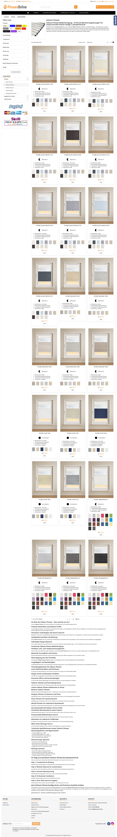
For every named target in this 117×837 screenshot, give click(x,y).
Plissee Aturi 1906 (101, 433)
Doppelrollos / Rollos (68, 13)
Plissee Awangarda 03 (73, 578)
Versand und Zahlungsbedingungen (40, 811)
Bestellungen (63, 805)
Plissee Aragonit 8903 (44, 367)
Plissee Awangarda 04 (101, 578)
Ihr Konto (63, 799)
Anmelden (98, 1)
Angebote (5, 803)
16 (73, 619)
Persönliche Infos (64, 803)
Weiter (77, 619)
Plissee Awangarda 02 (44, 578)
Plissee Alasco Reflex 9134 (44, 225)
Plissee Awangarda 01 (101, 499)
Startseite (6, 76)
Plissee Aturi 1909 (44, 499)
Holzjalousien (83, 13)
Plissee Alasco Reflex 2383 (72, 155)
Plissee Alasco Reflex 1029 (44, 84)
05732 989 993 (11, 1)
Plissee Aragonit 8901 (73, 296)
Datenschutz (34, 803)
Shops (32, 817)
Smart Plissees (9, 90)
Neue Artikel (6, 805)
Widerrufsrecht (35, 805)
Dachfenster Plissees (49, 13)
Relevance (98, 42)
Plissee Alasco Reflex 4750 (100, 155)
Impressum (34, 809)
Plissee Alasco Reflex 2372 (44, 155)
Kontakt (91, 799)
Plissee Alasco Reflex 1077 (72, 84)
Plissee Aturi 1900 (44, 433)
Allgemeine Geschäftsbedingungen (40, 807)
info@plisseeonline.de (26, 1)
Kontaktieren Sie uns (36, 813)
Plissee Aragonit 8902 (101, 296)
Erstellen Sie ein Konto (109, 1)
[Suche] (59, 7)
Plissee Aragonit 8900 (101, 367)
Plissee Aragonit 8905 (73, 367)
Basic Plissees (9, 82)
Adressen (62, 809)
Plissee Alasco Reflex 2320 (100, 84)
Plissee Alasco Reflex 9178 (72, 225)
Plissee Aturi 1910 (72, 499)
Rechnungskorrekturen (65, 807)
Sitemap (33, 815)
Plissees (35, 13)
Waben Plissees (10, 87)
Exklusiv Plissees (10, 85)
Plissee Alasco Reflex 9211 (44, 296)
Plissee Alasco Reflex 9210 (100, 225)
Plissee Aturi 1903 (72, 433)
